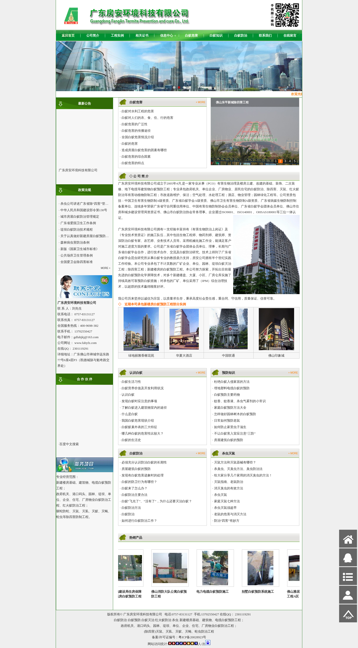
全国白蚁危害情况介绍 (138, 137)
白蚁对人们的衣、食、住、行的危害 (147, 118)
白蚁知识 (216, 35)
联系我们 (265, 35)
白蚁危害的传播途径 (136, 130)
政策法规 (84, 190)
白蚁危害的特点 (133, 163)
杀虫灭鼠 (228, 453)
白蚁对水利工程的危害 (138, 111)
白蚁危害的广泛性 (134, 124)
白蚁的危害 (130, 143)
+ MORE (200, 102)
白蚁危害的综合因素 (136, 156)
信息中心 (168, 35)
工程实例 (117, 35)
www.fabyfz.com (85, 343)
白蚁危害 (191, 35)
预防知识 (228, 373)
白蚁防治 (240, 35)
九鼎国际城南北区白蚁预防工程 (237, 102)
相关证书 (141, 35)
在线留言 (289, 35)
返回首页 (68, 35)
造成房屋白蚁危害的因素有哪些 (144, 150)
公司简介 (92, 35)
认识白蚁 (136, 373)
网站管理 (64, 643)
